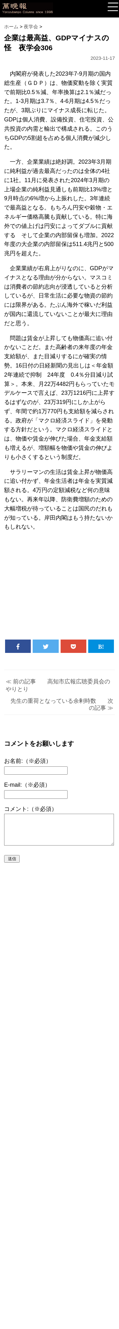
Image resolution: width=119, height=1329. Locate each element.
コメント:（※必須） (30, 809)
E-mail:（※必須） (27, 785)
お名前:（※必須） (27, 761)
